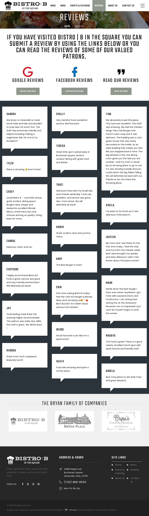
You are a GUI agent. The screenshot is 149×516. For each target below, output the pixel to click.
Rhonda (11, 350)
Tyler (10, 163)
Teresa (60, 146)
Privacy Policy (13, 510)
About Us (113, 6)
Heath (60, 361)
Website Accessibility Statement (36, 510)
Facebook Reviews (74, 91)
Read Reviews (121, 91)
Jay (9, 308)
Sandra (11, 114)
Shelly (60, 114)
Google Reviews (28, 91)
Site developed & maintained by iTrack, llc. (90, 510)
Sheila (110, 205)
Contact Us (128, 6)
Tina (108, 114)
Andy (59, 258)
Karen (60, 227)
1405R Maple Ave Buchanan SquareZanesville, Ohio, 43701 (76, 471)
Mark (109, 282)
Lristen (111, 237)
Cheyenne (13, 269)
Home (53, 6)
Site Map (58, 510)
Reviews (99, 6)
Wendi (60, 329)
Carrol (11, 241)
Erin (59, 287)
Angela (110, 371)
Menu (63, 6)
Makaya (111, 335)
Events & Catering (80, 6)
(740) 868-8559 (75, 480)
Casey (10, 191)
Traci (59, 184)
